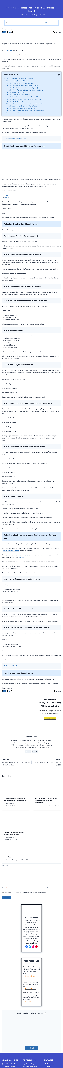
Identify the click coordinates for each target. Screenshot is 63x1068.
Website (46, 888)
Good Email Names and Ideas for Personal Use (20, 79)
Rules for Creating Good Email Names (17, 81)
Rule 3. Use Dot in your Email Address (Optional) (23, 88)
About (49, 1066)
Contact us (50, 1064)
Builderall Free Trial (10, 1064)
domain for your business (11, 551)
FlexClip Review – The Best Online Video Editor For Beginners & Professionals (46, 801)
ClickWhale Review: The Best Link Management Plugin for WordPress (15, 800)
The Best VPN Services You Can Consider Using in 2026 (14, 833)
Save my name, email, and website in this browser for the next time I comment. (25, 892)
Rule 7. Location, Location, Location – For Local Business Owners (28, 97)
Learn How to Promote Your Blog (15, 139)
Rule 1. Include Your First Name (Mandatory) (22, 83)
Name (4, 888)
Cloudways (26, 980)
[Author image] (19, 15)
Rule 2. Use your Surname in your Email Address (23, 85)
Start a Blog (30, 1064)
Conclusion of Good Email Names (16, 113)
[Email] (31, 888)
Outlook (6, 197)
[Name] (11, 888)
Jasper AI (25, 993)
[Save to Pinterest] (4, 32)
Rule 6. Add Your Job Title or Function (20, 95)
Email (25, 888)
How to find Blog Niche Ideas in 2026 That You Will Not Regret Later (16, 762)
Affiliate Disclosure (50, 23)
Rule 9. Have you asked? (16, 101)
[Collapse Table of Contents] (31, 74)
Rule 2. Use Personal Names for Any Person (22, 108)
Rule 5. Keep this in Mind (16, 92)
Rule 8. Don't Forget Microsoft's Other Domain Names (25, 99)
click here (21, 557)
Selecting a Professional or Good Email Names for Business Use (25, 104)
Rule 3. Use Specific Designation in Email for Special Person (26, 111)
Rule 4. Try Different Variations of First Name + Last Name (26, 90)
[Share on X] (13, 32)
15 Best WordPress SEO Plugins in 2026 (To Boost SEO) (47, 762)
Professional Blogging (11, 666)
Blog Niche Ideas (31, 1066)
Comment (5, 865)
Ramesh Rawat (25, 15)
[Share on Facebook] (8, 32)
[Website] (52, 888)
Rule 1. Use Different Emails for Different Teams (23, 106)
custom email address (22, 555)
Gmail (6, 195)
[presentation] (16, 787)
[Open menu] (60, 3)
